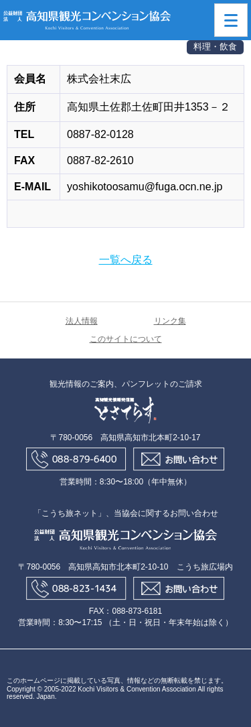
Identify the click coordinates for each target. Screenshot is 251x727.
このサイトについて (126, 339)
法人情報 (82, 321)
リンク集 (170, 321)
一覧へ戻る (126, 259)
